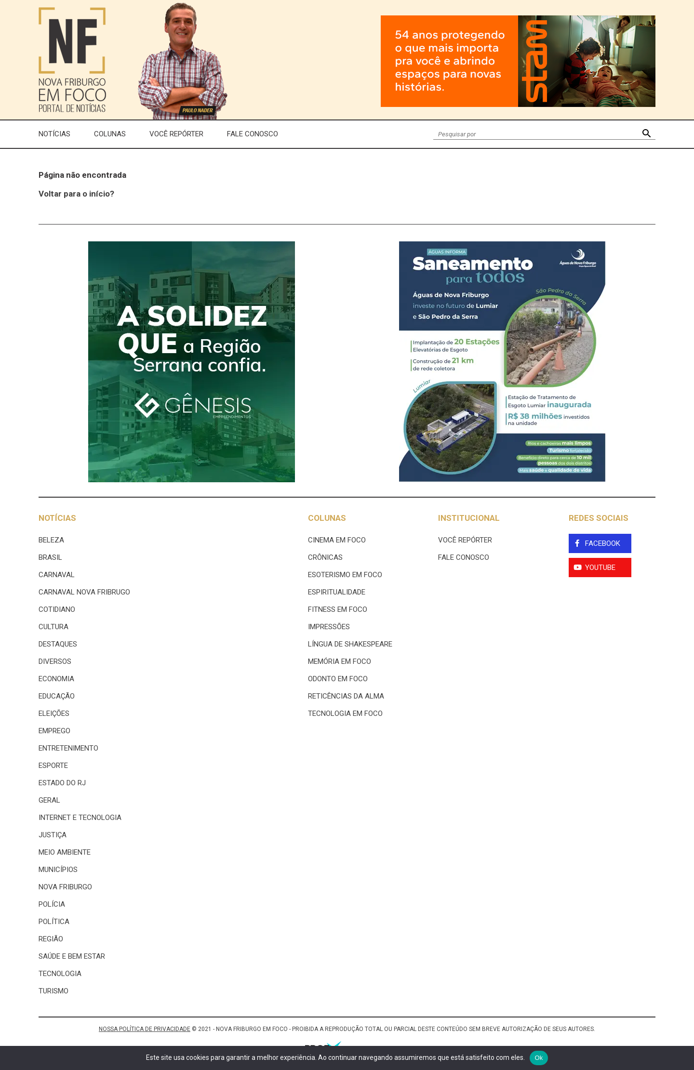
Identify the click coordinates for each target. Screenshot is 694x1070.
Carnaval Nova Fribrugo (84, 592)
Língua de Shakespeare (350, 644)
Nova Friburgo (65, 887)
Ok (538, 1057)
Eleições (54, 713)
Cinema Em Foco (337, 540)
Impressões (329, 626)
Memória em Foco (339, 661)
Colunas (110, 134)
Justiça (53, 835)
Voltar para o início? (76, 193)
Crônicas (325, 557)
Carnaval (57, 574)
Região (51, 939)
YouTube (600, 567)
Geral (49, 800)
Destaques (58, 644)
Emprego (54, 731)
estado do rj (62, 783)
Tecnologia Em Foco (345, 713)
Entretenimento (68, 748)
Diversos (55, 661)
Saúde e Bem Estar (72, 956)
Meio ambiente (65, 852)
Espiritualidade (336, 592)
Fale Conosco (252, 134)
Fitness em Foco (337, 609)
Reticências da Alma (346, 696)
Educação (57, 696)
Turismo (53, 991)
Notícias (54, 134)
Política (54, 921)
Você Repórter (176, 134)
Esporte (53, 765)
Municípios (58, 869)
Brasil (50, 557)
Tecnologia (60, 973)
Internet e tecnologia (80, 817)
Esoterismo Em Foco (345, 574)
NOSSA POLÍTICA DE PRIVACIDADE (144, 1029)
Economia (56, 678)
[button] (646, 134)
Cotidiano (57, 609)
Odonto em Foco (338, 678)
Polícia (52, 904)
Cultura (53, 626)
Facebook (602, 543)
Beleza (51, 540)
